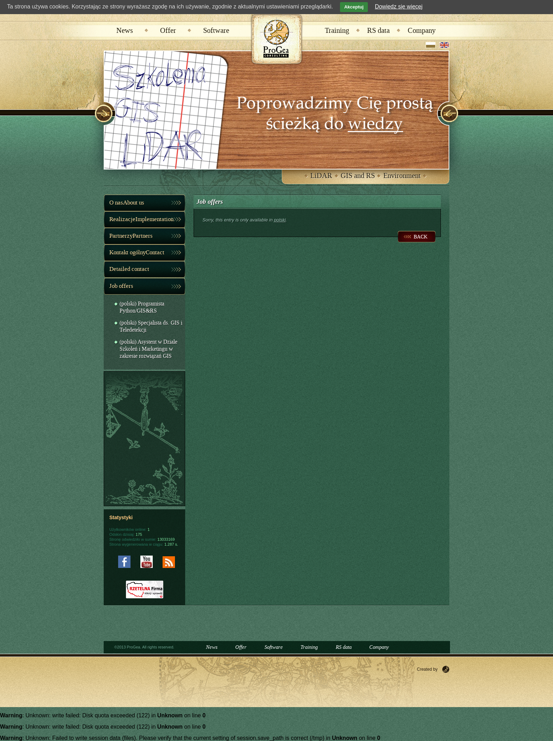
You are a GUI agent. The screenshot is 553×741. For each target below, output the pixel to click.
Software (216, 30)
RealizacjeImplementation (141, 219)
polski (280, 220)
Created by (427, 669)
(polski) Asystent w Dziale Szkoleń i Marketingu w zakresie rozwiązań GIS (148, 349)
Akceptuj (354, 7)
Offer (168, 30)
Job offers (121, 286)
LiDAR (321, 175)
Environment (402, 175)
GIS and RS (358, 175)
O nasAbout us (126, 202)
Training (337, 30)
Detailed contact (129, 269)
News (124, 30)
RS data (378, 30)
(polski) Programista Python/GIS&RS (142, 307)
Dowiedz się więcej (399, 7)
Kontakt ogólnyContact (136, 252)
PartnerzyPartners (131, 235)
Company (422, 30)
